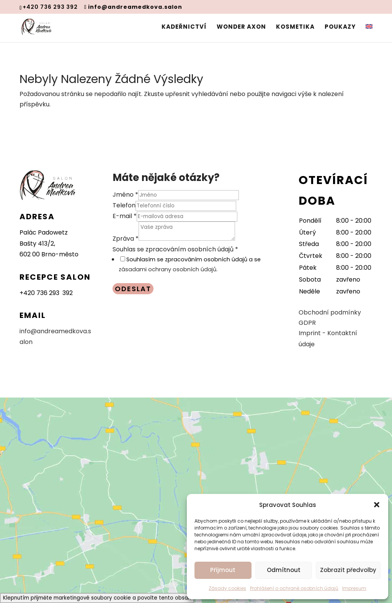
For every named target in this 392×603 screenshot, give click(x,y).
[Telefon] (186, 206)
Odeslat (133, 288)
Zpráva (126, 238)
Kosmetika (295, 27)
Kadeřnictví (184, 27)
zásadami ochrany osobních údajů (167, 269)
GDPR (307, 322)
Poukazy (340, 27)
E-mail (125, 216)
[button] (377, 504)
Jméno (125, 194)
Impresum (354, 588)
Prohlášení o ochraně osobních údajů (294, 588)
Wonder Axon (241, 27)
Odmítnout (284, 570)
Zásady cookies (227, 588)
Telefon (124, 205)
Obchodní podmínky (330, 312)
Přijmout (222, 570)
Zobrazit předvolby (348, 570)
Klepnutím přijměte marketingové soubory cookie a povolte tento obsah (97, 597)
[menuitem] (369, 33)
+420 (46, 292)
